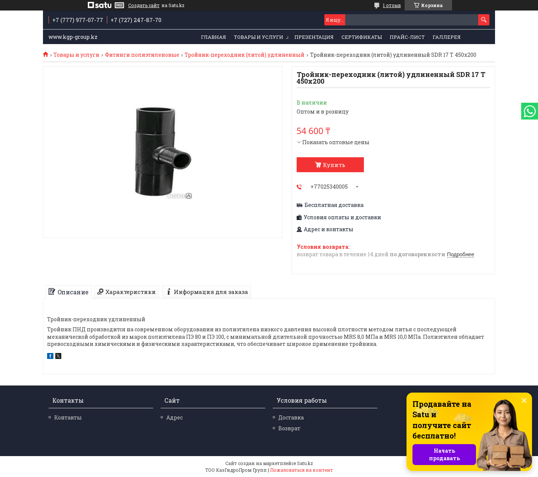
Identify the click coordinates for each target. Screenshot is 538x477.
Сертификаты (361, 37)
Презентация (314, 37)
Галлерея (447, 37)
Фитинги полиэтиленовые (142, 55)
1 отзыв (392, 5)
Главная (213, 37)
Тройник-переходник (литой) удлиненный (244, 55)
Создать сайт (144, 5)
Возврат (289, 428)
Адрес (174, 417)
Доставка (291, 417)
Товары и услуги (258, 37)
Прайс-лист (407, 37)
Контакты (68, 417)
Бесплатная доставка (334, 205)
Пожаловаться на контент (301, 470)
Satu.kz (305, 463)
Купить (334, 164)
